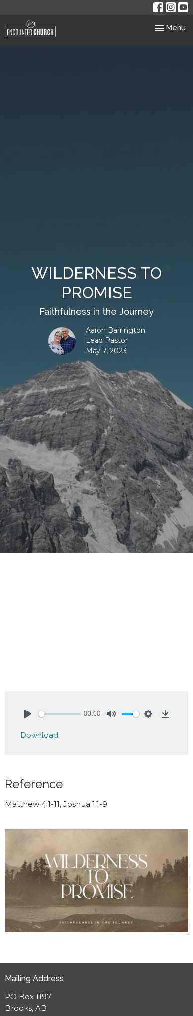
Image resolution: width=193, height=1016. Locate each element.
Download (39, 735)
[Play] (28, 714)
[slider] (59, 714)
